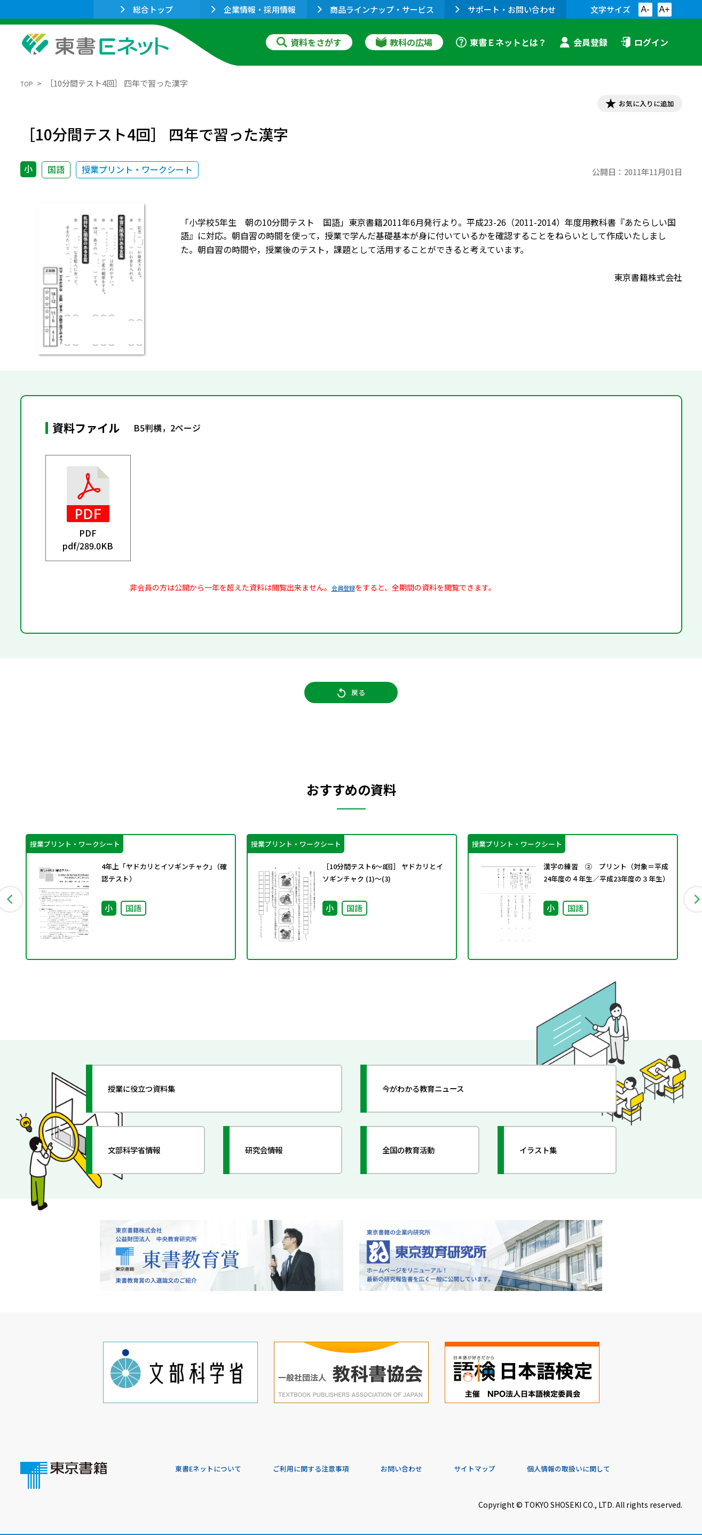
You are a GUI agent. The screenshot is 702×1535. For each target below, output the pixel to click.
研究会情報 (275, 1165)
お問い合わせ (440, 1462)
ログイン (644, 42)
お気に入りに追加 (636, 105)
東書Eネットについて (216, 1462)
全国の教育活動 (421, 1165)
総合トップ (147, 9)
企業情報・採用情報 (253, 9)
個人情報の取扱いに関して (631, 1462)
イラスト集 (549, 1165)
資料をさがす (309, 42)
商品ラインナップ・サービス (376, 9)
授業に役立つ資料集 (157, 1104)
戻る (351, 705)
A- (645, 9)
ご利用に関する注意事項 (336, 1462)
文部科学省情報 (147, 1165)
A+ (664, 9)
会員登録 (583, 42)
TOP (28, 83)
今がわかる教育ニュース (440, 1104)
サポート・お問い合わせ (505, 9)
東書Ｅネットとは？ (501, 42)
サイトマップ (522, 1462)
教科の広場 (404, 42)
